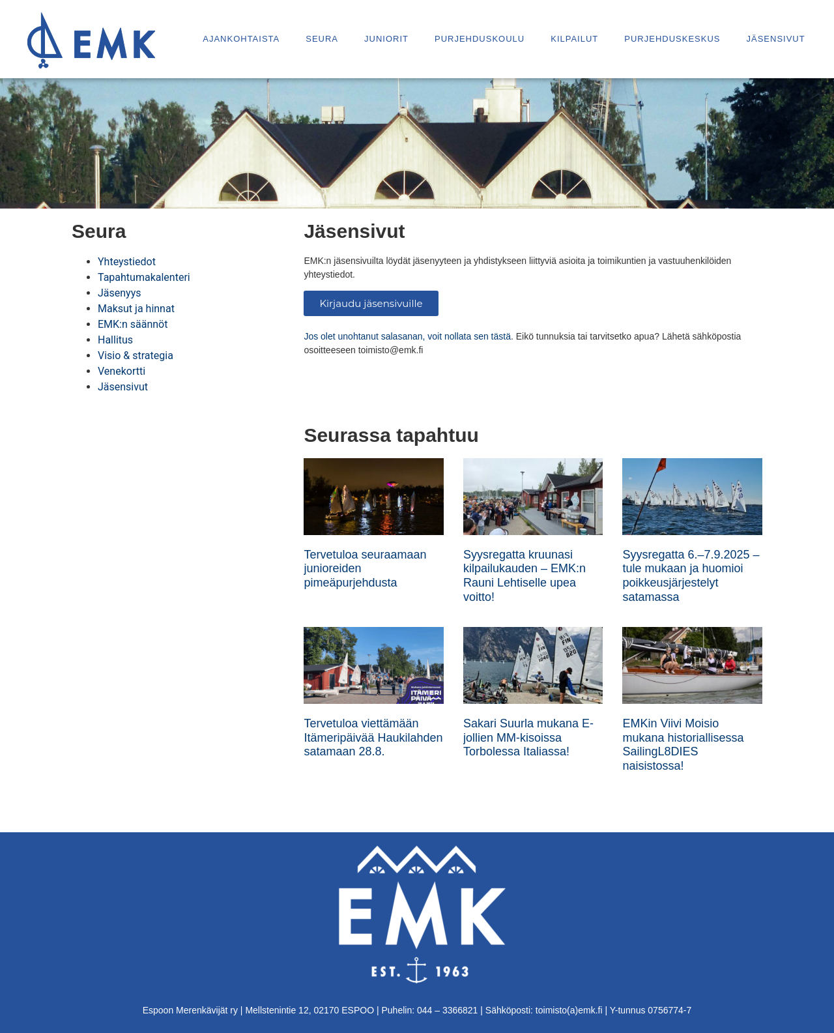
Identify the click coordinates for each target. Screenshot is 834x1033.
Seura (322, 39)
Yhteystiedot (127, 261)
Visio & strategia (135, 355)
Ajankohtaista (241, 39)
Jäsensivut (775, 39)
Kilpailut (574, 39)
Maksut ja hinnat (136, 308)
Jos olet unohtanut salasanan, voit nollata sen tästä (407, 336)
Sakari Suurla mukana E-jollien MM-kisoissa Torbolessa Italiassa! (528, 737)
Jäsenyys (119, 293)
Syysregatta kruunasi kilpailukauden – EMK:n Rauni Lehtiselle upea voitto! (524, 576)
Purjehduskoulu (480, 39)
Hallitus (115, 340)
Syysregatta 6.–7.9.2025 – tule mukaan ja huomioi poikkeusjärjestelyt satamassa (690, 576)
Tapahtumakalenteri (144, 277)
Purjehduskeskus (672, 39)
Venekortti (121, 371)
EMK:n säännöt (132, 324)
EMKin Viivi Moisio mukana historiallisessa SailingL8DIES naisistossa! (682, 744)
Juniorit (386, 39)
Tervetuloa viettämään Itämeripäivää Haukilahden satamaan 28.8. (373, 737)
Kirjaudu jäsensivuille (370, 303)
